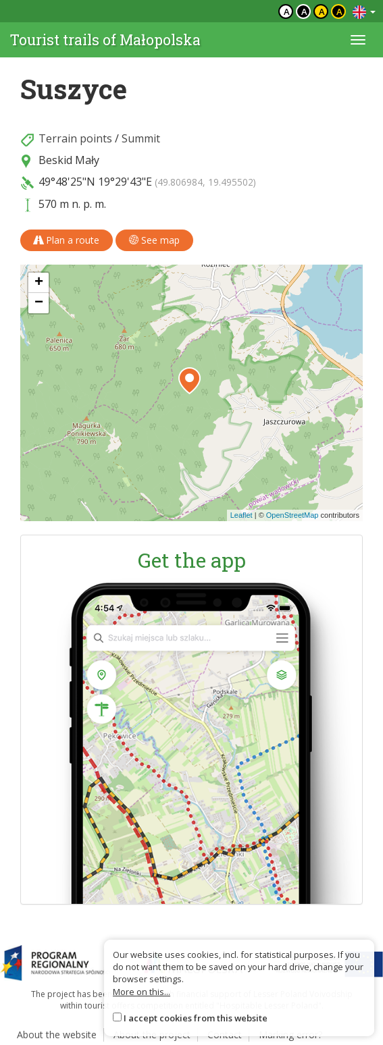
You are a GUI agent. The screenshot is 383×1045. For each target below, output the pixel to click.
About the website (57, 1034)
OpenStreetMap (292, 515)
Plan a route (66, 240)
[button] (189, 380)
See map (154, 240)
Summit (141, 138)
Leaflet (241, 515)
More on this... (141, 992)
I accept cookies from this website (195, 1018)
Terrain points (75, 138)
